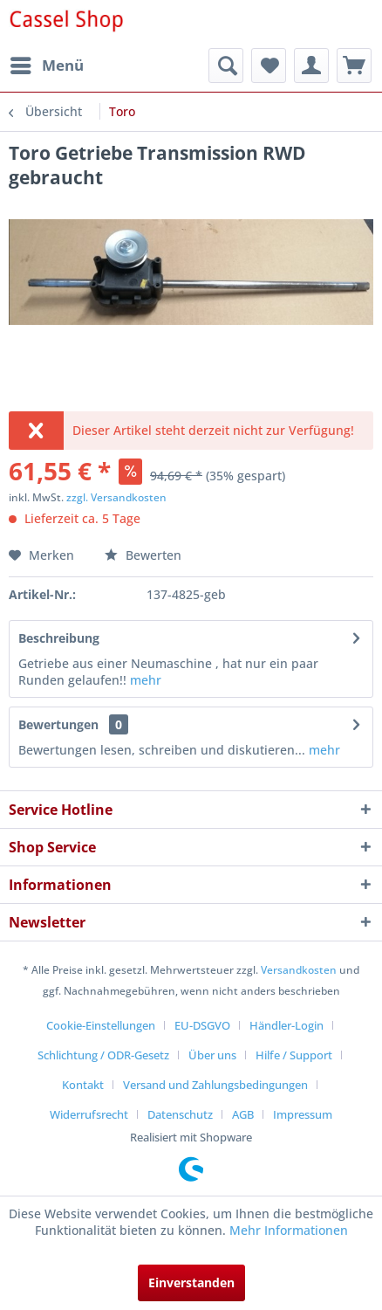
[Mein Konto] (311, 65)
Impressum (302, 1114)
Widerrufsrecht (89, 1114)
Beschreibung (58, 638)
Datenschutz (180, 1114)
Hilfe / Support (294, 1055)
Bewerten (143, 555)
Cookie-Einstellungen (100, 1025)
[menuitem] (46, 65)
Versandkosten (299, 969)
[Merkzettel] (268, 65)
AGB (243, 1114)
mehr (145, 680)
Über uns (212, 1055)
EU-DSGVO (202, 1025)
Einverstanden (191, 1282)
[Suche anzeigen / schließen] (225, 65)
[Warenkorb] (354, 65)
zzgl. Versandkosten (116, 497)
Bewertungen (58, 724)
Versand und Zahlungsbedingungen (215, 1085)
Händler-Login (286, 1025)
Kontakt (83, 1085)
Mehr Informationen (288, 1230)
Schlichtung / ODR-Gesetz (103, 1055)
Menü (47, 63)
